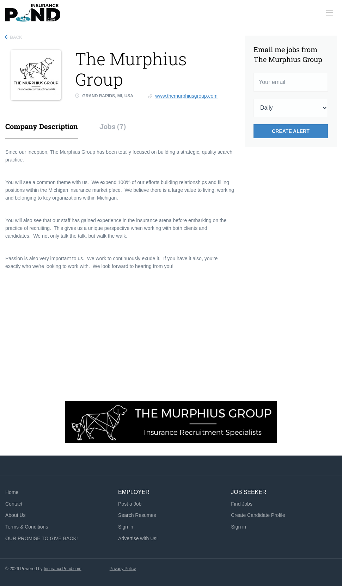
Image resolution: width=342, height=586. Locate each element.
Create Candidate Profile (258, 515)
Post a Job (129, 504)
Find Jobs (241, 504)
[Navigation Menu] (329, 12)
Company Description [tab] (41, 126)
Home (11, 492)
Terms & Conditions (26, 527)
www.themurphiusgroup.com (186, 96)
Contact (13, 504)
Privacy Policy (123, 568)
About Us (15, 515)
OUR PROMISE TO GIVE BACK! (41, 538)
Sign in (125, 527)
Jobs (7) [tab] (112, 126)
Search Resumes (137, 515)
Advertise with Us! (138, 538)
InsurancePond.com (62, 568)
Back (15, 37)
